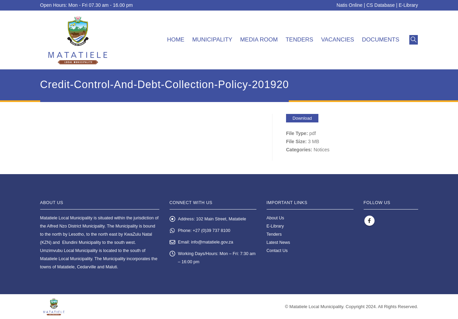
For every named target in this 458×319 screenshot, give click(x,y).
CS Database (380, 5)
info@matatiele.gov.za (212, 242)
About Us (275, 218)
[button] (413, 40)
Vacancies (337, 39)
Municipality (212, 39)
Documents (380, 39)
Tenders (299, 39)
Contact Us (277, 250)
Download (302, 118)
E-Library (408, 5)
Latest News (278, 242)
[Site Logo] (77, 40)
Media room (259, 39)
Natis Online (349, 5)
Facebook (369, 221)
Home (175, 39)
